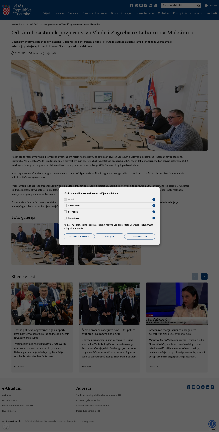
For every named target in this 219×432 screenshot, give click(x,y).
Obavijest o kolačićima (140, 224)
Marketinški (73, 218)
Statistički (73, 212)
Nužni (71, 199)
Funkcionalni (74, 205)
